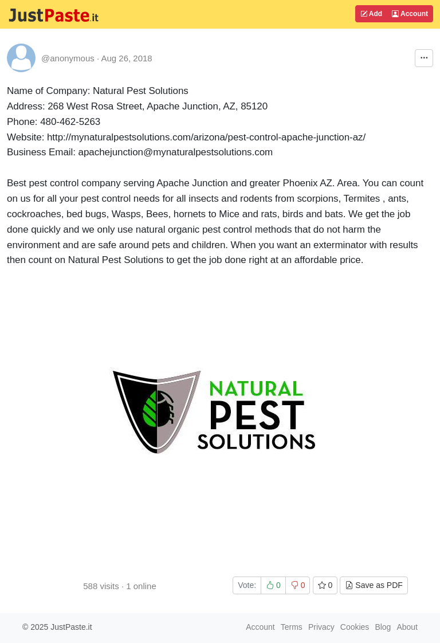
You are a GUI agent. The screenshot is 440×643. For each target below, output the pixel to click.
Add (371, 13)
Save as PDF (373, 585)
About (407, 627)
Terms (291, 627)
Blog (383, 627)
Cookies (355, 627)
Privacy (321, 627)
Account (410, 13)
